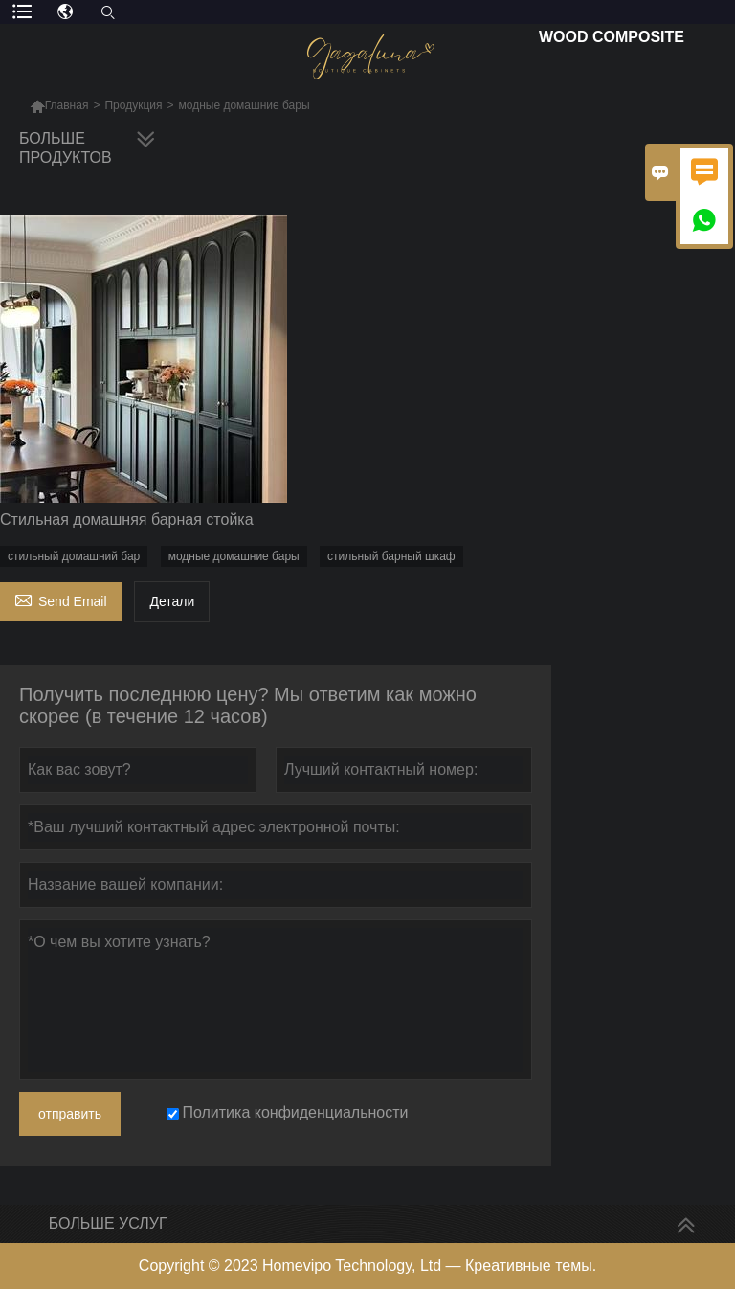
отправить (69, 1113)
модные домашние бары (234, 556)
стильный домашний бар (74, 556)
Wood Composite (611, 37)
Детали (171, 601)
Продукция (133, 105)
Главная (67, 105)
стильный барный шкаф (391, 556)
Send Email (60, 599)
